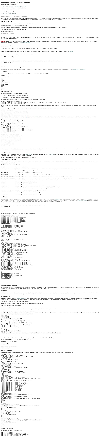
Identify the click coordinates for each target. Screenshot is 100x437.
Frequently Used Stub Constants (31, 116)
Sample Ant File (28, 154)
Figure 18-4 (3, 204)
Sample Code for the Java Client (79, 69)
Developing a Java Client (82, 200)
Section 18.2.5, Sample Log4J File (9, 13)
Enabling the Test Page (25, 42)
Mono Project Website (35, 292)
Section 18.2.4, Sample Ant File (9, 11)
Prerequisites (51, 154)
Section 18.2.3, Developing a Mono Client (10, 9)
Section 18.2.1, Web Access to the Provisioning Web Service (14, 6)
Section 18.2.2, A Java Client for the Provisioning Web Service (14, 8)
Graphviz (71, 51)
